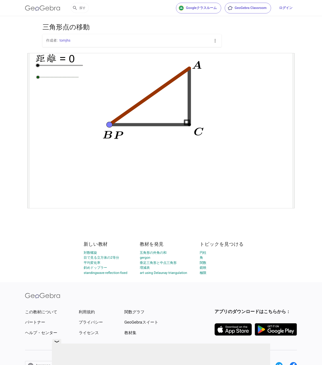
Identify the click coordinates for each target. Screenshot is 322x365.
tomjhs (64, 40)
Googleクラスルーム (198, 8)
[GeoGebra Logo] (42, 8)
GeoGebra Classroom (247, 8)
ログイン (285, 8)
